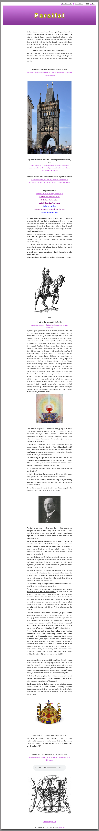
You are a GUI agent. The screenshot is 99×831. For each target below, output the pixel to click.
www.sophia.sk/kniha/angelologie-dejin (49, 194)
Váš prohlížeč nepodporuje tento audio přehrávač (49, 768)
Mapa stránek (79, 4)
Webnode (61, 827)
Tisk (93, 4)
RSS (87, 4)
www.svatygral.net (49, 822)
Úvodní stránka (67, 4)
